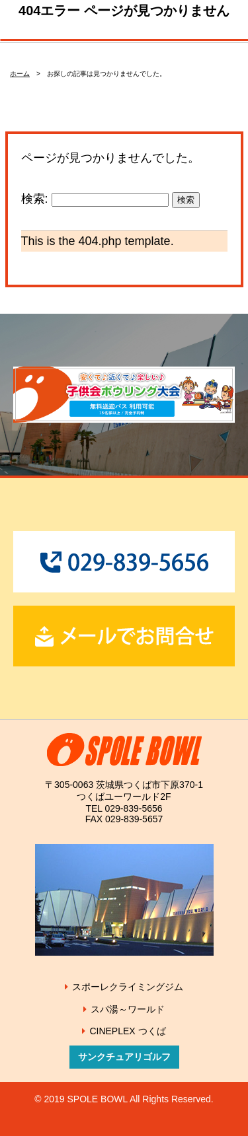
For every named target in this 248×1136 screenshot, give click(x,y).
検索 (185, 200)
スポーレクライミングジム (127, 986)
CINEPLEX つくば (127, 1031)
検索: (34, 198)
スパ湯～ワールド (128, 1009)
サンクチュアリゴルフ (124, 1056)
